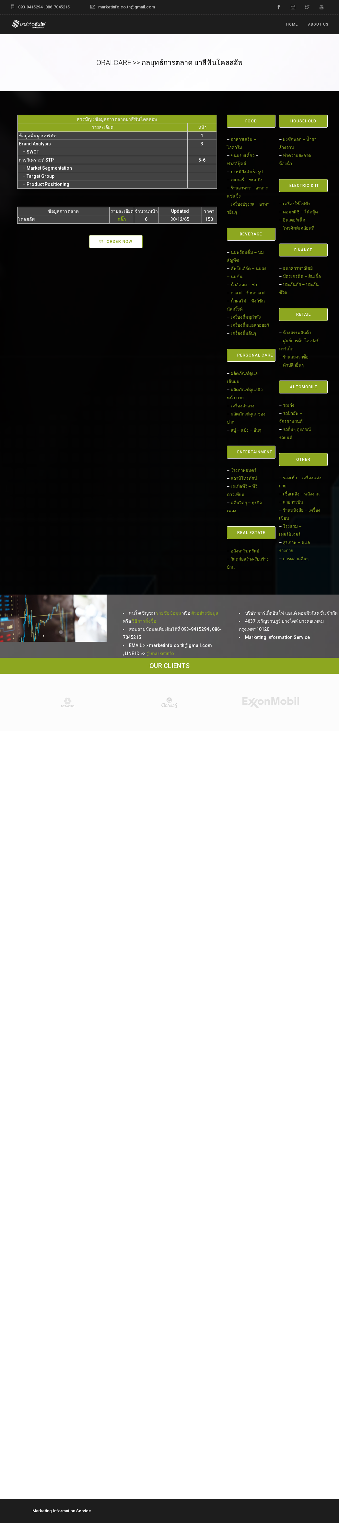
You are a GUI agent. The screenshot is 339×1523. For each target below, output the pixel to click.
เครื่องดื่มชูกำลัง (246, 317)
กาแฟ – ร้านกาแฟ (247, 292)
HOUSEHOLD (303, 121)
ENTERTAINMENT (254, 452)
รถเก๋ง (288, 405)
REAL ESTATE (251, 532)
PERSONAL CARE (255, 355)
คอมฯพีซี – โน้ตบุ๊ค (300, 212)
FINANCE (303, 250)
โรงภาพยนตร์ (243, 470)
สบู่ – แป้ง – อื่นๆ (246, 430)
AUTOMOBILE (303, 387)
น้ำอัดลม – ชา (244, 284)
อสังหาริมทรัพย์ (245, 551)
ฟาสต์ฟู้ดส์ (236, 163)
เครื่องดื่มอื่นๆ (243, 333)
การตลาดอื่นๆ (296, 558)
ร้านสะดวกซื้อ (296, 357)
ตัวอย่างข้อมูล (204, 613)
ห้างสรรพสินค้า (297, 332)
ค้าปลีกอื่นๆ (293, 365)
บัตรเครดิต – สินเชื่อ (302, 276)
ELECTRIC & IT (304, 185)
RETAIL (303, 314)
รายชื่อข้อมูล (168, 613)
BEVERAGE (251, 234)
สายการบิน (293, 502)
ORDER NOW (119, 241)
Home (292, 24)
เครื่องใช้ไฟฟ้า (296, 203)
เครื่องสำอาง (242, 405)
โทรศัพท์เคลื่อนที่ (298, 228)
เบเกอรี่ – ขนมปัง (247, 179)
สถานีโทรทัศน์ (244, 478)
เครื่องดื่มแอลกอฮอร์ (250, 325)
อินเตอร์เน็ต (294, 220)
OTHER (303, 459)
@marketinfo (160, 653)
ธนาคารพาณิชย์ (298, 268)
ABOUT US (318, 24)
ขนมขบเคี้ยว (242, 155)
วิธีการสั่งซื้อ (144, 621)
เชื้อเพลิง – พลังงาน (301, 494)
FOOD (251, 121)
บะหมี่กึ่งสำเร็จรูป (247, 171)
